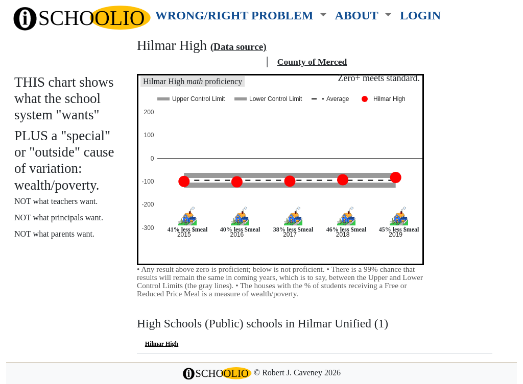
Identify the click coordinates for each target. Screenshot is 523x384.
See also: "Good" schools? (65, 275)
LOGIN (420, 15)
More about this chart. (58, 252)
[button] (241, 13)
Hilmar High (161, 343)
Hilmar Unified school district (199, 62)
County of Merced (312, 62)
